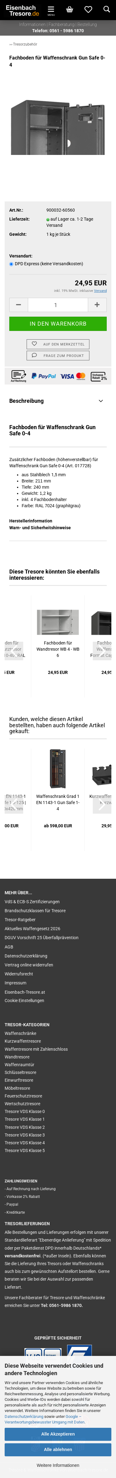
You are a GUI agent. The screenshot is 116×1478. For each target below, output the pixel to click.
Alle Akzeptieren (58, 1434)
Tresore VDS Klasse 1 (25, 1119)
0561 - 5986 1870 (66, 30)
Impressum (15, 982)
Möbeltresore (17, 1088)
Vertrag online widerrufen (29, 964)
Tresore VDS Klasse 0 (25, 1111)
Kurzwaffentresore (23, 1041)
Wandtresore (17, 1056)
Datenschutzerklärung (24, 1416)
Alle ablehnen (58, 1449)
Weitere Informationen (58, 1465)
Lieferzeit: (19, 219)
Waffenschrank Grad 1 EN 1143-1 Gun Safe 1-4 (57, 802)
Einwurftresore (19, 1080)
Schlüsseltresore (20, 1072)
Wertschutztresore (22, 1103)
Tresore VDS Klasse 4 (25, 1142)
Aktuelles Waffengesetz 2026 (32, 928)
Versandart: (20, 255)
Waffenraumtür (19, 1064)
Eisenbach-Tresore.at (25, 992)
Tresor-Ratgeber (20, 919)
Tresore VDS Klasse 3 (25, 1135)
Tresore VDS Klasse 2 (25, 1127)
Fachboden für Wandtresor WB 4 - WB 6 (58, 649)
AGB (9, 946)
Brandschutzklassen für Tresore (35, 910)
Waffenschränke (20, 1033)
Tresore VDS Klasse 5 (25, 1150)
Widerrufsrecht (19, 973)
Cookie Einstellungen (24, 1000)
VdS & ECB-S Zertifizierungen (32, 901)
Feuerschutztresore (23, 1095)
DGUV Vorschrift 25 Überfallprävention (42, 937)
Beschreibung (26, 401)
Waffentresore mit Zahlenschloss (36, 1049)
